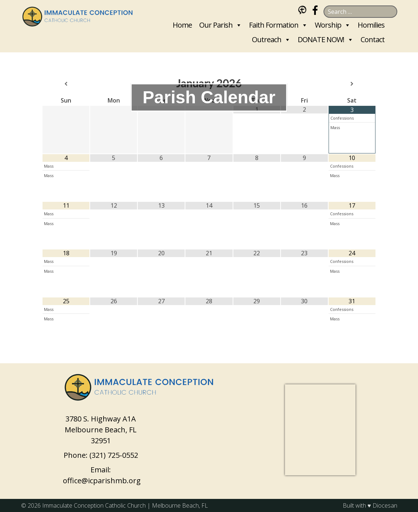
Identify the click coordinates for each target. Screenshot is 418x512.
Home (182, 25)
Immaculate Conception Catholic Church (94, 505)
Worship (328, 25)
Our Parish (216, 25)
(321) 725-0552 (113, 455)
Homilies (371, 25)
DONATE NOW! (321, 39)
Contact (373, 39)
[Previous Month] (66, 84)
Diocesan (385, 505)
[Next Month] (352, 84)
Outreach (266, 39)
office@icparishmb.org (102, 480)
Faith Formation (273, 25)
